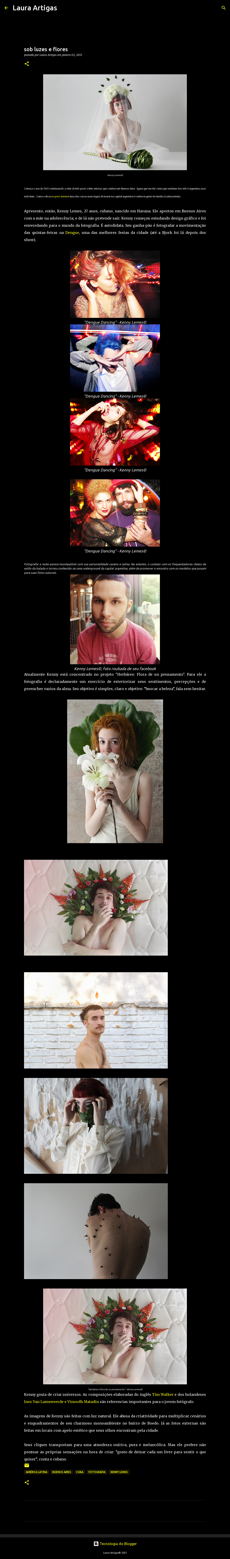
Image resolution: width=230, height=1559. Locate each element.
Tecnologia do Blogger (115, 1544)
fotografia (96, 1472)
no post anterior (60, 196)
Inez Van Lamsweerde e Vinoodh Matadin (61, 1401)
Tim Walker (163, 1394)
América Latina (36, 1472)
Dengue (72, 232)
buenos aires (61, 1472)
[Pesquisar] (63, 7)
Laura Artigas (35, 8)
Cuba (79, 1472)
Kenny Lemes (119, 1472)
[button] (26, 64)
